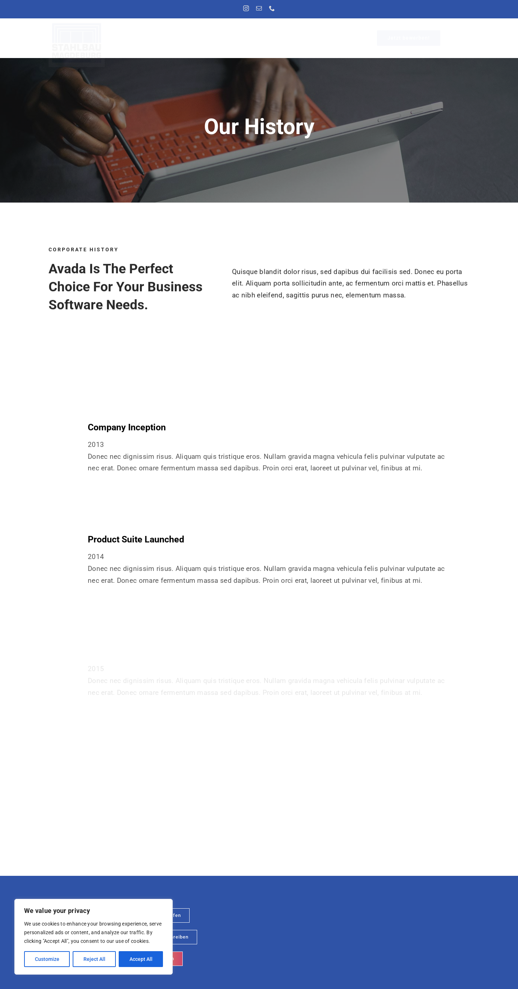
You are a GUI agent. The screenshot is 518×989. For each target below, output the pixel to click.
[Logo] (76, 25)
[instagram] (246, 8)
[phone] (272, 8)
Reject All (94, 959)
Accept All (141, 959)
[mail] (259, 8)
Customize (47, 959)
